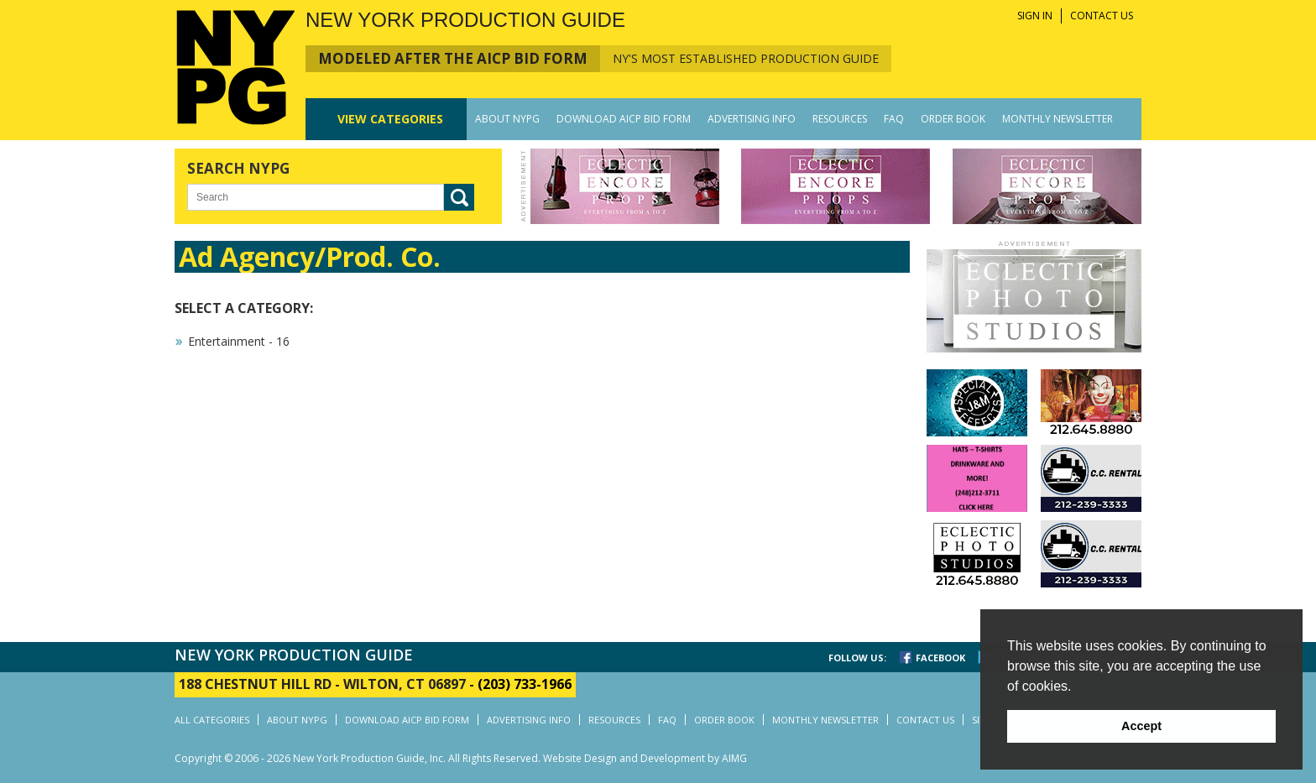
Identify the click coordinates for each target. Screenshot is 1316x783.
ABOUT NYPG (507, 119)
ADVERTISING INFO (752, 119)
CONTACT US (1101, 15)
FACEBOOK (940, 657)
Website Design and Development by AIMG (645, 758)
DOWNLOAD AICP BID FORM (623, 119)
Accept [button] (1141, 726)
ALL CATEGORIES (212, 719)
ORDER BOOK (953, 119)
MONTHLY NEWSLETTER (1057, 119)
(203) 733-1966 (525, 684)
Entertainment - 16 (239, 341)
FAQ (894, 119)
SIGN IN (1034, 15)
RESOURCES (839, 119)
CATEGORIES (390, 119)
